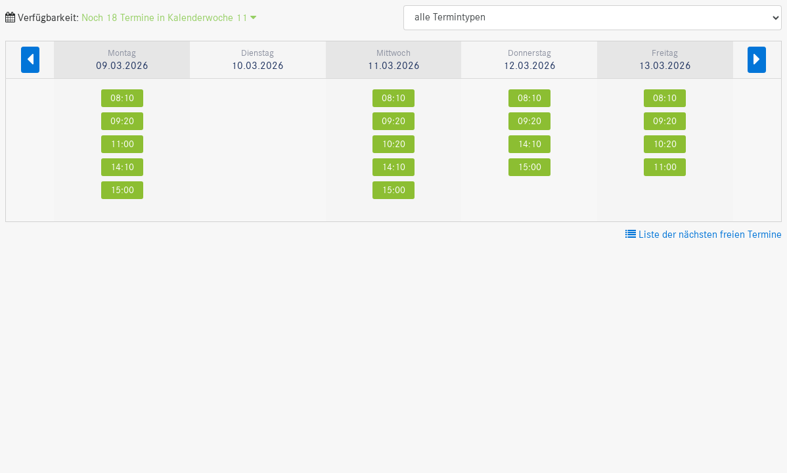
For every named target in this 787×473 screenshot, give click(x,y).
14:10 (122, 167)
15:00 (122, 190)
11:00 (122, 144)
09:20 (122, 121)
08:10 (122, 98)
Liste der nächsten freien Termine (703, 235)
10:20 (393, 144)
